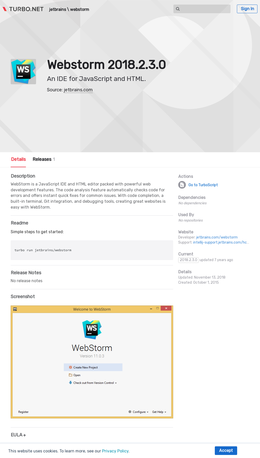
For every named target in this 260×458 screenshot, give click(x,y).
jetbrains (57, 10)
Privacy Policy (115, 451)
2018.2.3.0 (188, 260)
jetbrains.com (78, 90)
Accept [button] (226, 450)
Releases (43, 159)
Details (18, 159)
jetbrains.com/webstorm (217, 237)
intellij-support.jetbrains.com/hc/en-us (225, 242)
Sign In (247, 8)
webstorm (79, 10)
